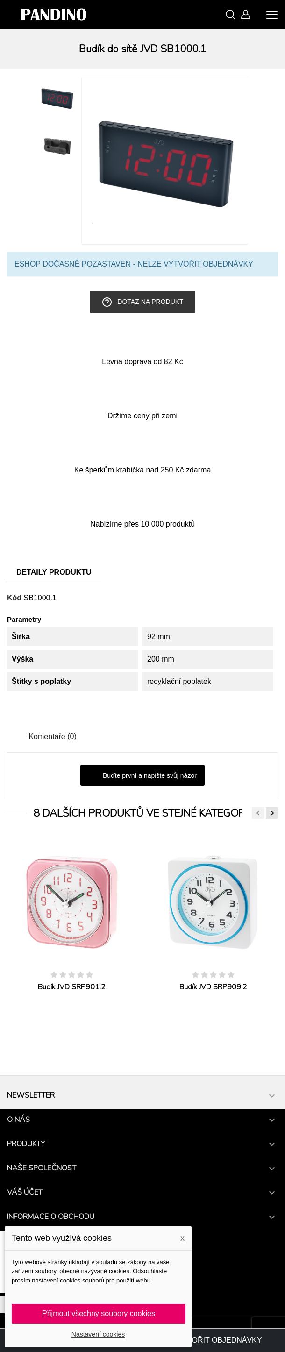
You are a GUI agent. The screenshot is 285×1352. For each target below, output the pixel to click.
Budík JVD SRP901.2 (72, 987)
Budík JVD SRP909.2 (213, 987)
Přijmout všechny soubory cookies (98, 1313)
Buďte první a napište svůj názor (142, 776)
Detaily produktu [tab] (54, 572)
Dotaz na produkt (142, 302)
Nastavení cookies (98, 1334)
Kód (14, 598)
